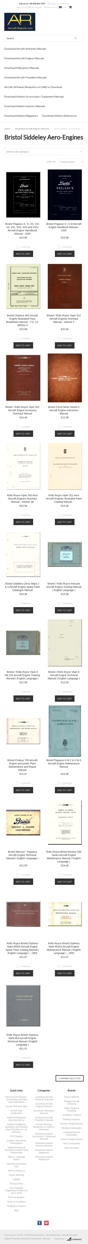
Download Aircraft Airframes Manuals (25, 48)
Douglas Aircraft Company (71, 1102)
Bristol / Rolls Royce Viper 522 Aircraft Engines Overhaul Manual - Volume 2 (64, 318)
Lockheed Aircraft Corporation (71, 1133)
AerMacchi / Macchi (71, 1115)
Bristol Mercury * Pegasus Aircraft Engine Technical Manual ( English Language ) (22, 855)
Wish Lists (64, 4)
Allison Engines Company (71, 1109)
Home (7, 129)
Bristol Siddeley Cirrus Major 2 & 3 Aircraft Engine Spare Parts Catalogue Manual (22, 587)
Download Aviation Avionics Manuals (24, 106)
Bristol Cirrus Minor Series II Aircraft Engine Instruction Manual (63, 410)
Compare (26, 247)
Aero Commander (71, 1143)
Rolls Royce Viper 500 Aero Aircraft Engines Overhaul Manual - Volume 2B (22, 498)
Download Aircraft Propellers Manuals (25, 77)
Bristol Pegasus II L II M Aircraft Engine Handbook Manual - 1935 (63, 227)
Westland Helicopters (71, 1128)
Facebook (39, 1223)
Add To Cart (23, 254)
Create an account (33, 7)
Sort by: (52, 162)
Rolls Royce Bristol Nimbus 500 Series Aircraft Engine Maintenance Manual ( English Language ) (63, 856)
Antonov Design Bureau (71, 1123)
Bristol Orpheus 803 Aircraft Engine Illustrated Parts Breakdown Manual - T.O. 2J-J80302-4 (22, 320)
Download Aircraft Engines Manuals (24, 58)
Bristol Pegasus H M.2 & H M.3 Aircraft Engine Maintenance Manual (63, 763)
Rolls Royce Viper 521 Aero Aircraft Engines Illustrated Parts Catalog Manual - (64, 498)
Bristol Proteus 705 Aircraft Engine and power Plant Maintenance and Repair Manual (22, 765)
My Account (53, 4)
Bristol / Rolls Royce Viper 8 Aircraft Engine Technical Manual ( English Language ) (64, 675)
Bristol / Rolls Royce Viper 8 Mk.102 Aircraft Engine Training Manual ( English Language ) (22, 675)
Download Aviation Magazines (21, 115)
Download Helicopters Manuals (21, 67)
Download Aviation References (59, 115)
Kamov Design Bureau (71, 1139)
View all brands (71, 1148)
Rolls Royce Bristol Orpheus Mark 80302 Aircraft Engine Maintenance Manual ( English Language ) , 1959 (64, 948)
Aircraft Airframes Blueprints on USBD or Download (33, 86)
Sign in (19, 7)
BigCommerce (75, 1239)
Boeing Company (71, 1119)
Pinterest (46, 1223)
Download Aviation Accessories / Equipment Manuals (34, 96)
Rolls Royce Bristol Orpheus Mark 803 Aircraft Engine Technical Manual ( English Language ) (22, 1039)
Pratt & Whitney (71, 1097)
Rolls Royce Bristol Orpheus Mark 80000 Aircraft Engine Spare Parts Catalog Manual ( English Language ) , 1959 (22, 948)
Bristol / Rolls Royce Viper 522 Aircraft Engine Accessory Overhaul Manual (22, 410)
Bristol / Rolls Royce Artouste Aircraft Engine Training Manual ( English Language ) (63, 587)
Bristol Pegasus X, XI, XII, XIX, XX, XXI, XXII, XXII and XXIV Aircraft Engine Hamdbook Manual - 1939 (22, 228)
